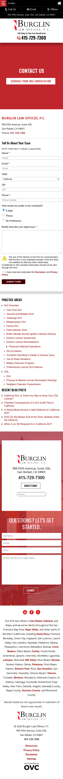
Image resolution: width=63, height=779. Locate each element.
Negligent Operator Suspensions (24, 384)
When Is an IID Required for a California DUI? (28, 424)
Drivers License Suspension (22, 338)
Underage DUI (14, 318)
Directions (30, 486)
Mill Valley (30, 660)
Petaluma (37, 664)
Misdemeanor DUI (16, 322)
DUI (9, 376)
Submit (31, 590)
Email (31, 9)
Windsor (18, 677)
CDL (6, 371)
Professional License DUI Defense (25, 367)
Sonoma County (31, 690)
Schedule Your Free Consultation (31, 81)
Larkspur (8, 660)
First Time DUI (14, 310)
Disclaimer (40, 272)
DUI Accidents (14, 351)
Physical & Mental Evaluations (25, 346)
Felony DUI (12, 326)
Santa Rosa (42, 634)
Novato (55, 660)
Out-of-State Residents (19, 359)
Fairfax (35, 651)
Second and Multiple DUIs (20, 314)
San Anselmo (44, 669)
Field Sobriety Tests (17, 330)
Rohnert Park (22, 669)
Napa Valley (31, 629)
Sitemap (31, 759)
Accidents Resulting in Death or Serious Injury (31, 355)
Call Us (10, 9)
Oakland (48, 621)
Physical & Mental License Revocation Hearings (32, 380)
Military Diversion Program (20, 363)
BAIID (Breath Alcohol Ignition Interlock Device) (31, 334)
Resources (31, 746)
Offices (52, 9)
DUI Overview (11, 305)
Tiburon (51, 673)
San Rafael (36, 621)
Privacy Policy (32, 750)
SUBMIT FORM (13, 282)
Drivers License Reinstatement (23, 342)
